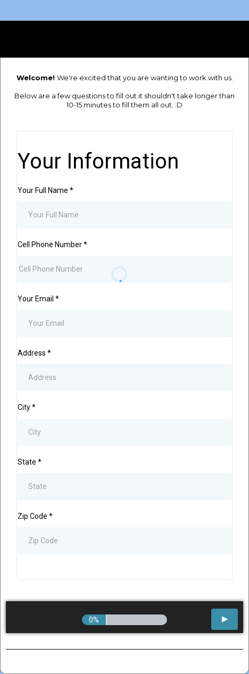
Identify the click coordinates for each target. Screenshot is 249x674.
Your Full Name (45, 190)
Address (34, 353)
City (27, 407)
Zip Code (35, 516)
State (30, 462)
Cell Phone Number (52, 244)
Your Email (38, 298)
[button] (224, 619)
